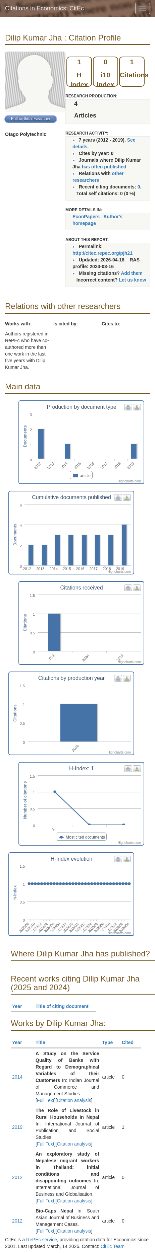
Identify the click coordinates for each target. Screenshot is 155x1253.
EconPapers (86, 216)
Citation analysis (74, 1100)
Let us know (132, 280)
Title (43, 1042)
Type (110, 1042)
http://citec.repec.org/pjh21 (102, 253)
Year (20, 1006)
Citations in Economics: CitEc (44, 8)
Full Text (45, 1100)
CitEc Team (112, 1246)
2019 (17, 1127)
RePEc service (41, 1239)
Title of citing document (65, 1006)
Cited (131, 1042)
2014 (17, 1077)
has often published (104, 166)
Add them (132, 273)
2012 (17, 1177)
